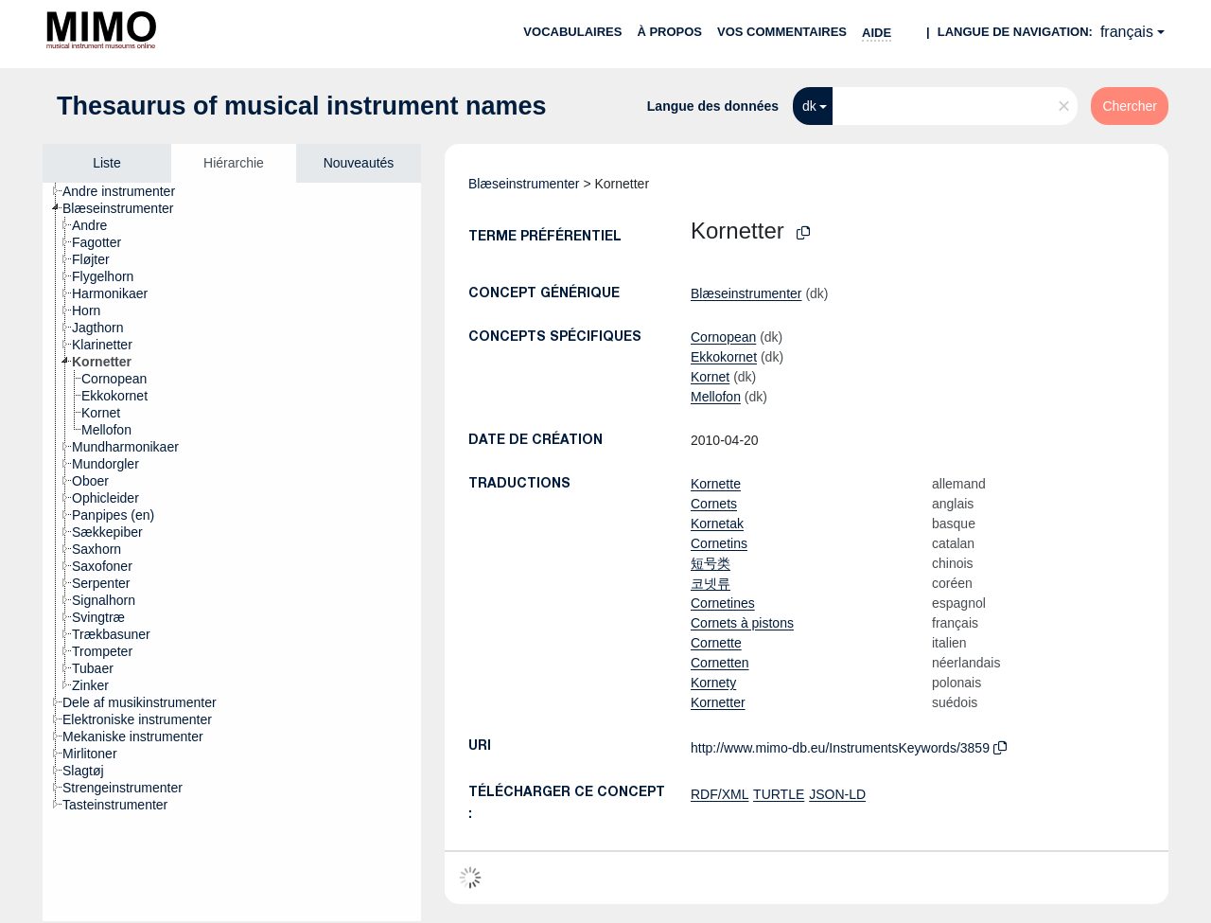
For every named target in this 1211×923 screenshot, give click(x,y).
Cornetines (723, 603)
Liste (107, 162)
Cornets (714, 503)
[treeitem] (126, 191)
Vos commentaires (782, 32)
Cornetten (719, 662)
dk (809, 106)
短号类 (710, 563)
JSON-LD (837, 794)
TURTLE (778, 794)
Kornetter (718, 702)
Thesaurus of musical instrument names (302, 106)
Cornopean (723, 337)
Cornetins (719, 543)
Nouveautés (359, 162)
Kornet (710, 376)
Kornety (713, 682)
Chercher (1129, 106)
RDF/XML (719, 794)
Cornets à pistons (742, 622)
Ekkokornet (724, 356)
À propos (669, 32)
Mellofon (716, 396)
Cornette (716, 642)
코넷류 (710, 583)
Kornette (716, 483)
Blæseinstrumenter (524, 183)
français (1126, 32)
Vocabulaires (572, 32)
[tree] (232, 552)
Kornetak (717, 523)
